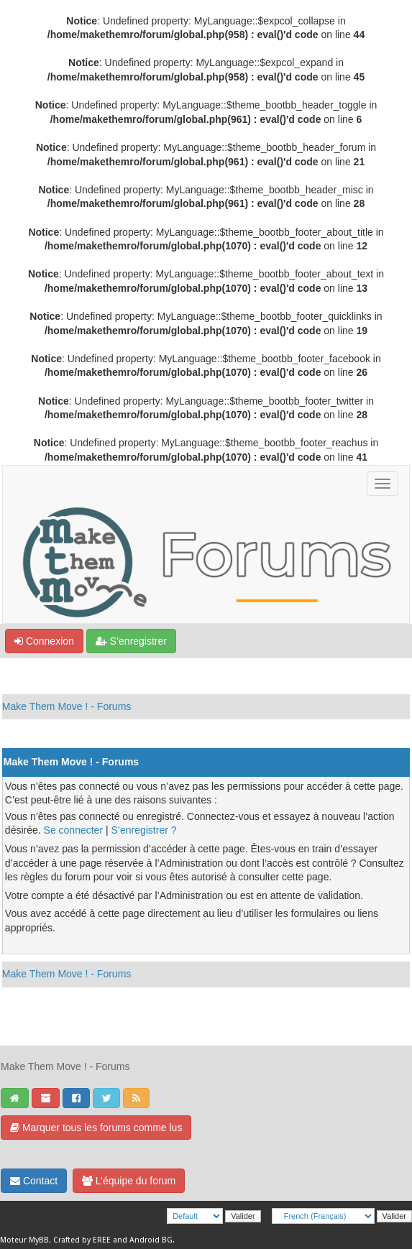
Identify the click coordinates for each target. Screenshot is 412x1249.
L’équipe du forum (128, 1180)
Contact (34, 1180)
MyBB (39, 1240)
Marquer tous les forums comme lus (96, 1127)
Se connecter (74, 830)
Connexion (44, 641)
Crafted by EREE (82, 1240)
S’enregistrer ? (143, 830)
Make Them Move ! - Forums (66, 706)
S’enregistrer (131, 641)
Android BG (151, 1240)
